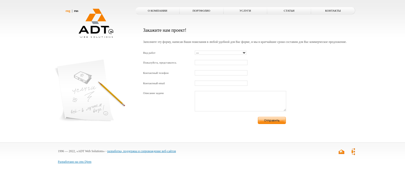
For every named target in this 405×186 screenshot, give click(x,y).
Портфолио (201, 10)
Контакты (333, 10)
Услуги (245, 10)
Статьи (289, 10)
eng (68, 11)
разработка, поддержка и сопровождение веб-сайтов (141, 155)
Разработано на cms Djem (74, 165)
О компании (157, 10)
